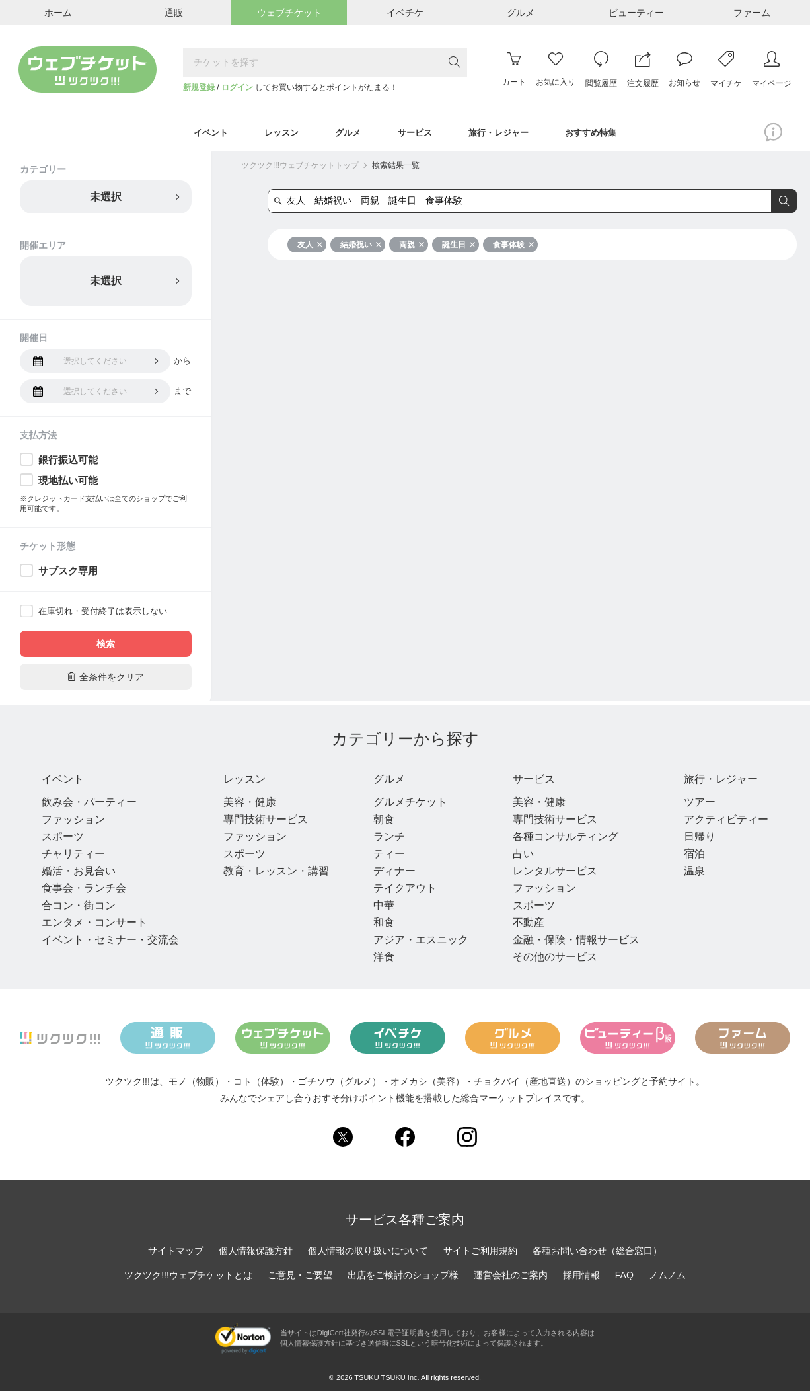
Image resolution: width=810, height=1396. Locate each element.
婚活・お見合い (79, 875)
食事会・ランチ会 (84, 892)
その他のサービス (549, 961)
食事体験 (513, 246)
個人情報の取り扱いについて (368, 1254)
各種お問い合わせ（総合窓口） (597, 1254)
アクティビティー (718, 824)
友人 (310, 246)
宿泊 (686, 858)
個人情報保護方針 (256, 1254)
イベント (68, 782)
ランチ (385, 841)
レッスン (247, 782)
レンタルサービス (549, 875)
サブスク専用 (68, 572)
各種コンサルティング (559, 841)
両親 (412, 246)
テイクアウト (401, 892)
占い (517, 858)
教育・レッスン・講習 (274, 875)
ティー (385, 858)
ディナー (390, 875)
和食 (379, 927)
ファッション (73, 824)
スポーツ (63, 841)
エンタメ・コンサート (94, 927)
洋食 (379, 961)
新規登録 (199, 87)
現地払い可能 (68, 482)
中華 (379, 909)
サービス (533, 782)
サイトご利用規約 (480, 1254)
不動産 (522, 927)
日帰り (692, 841)
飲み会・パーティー (89, 806)
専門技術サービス (263, 824)
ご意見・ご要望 (300, 1279)
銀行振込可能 (68, 461)
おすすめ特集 (602, 133)
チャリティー (73, 858)
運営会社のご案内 (511, 1279)
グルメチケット (406, 806)
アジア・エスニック (416, 944)
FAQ (624, 1279)
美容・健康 (247, 806)
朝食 (379, 824)
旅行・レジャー (722, 782)
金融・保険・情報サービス (570, 944)
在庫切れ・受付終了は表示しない (102, 613)
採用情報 (581, 1279)
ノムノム (667, 1279)
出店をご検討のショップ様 (403, 1279)
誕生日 (459, 246)
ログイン (237, 87)
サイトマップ (175, 1254)
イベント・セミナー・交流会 (110, 944)
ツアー (692, 806)
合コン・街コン (79, 909)
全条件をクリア (105, 678)
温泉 (686, 875)
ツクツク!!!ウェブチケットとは (188, 1279)
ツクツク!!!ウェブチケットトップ (300, 167)
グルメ (389, 782)
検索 (105, 645)
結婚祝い (361, 246)
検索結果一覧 (396, 167)
